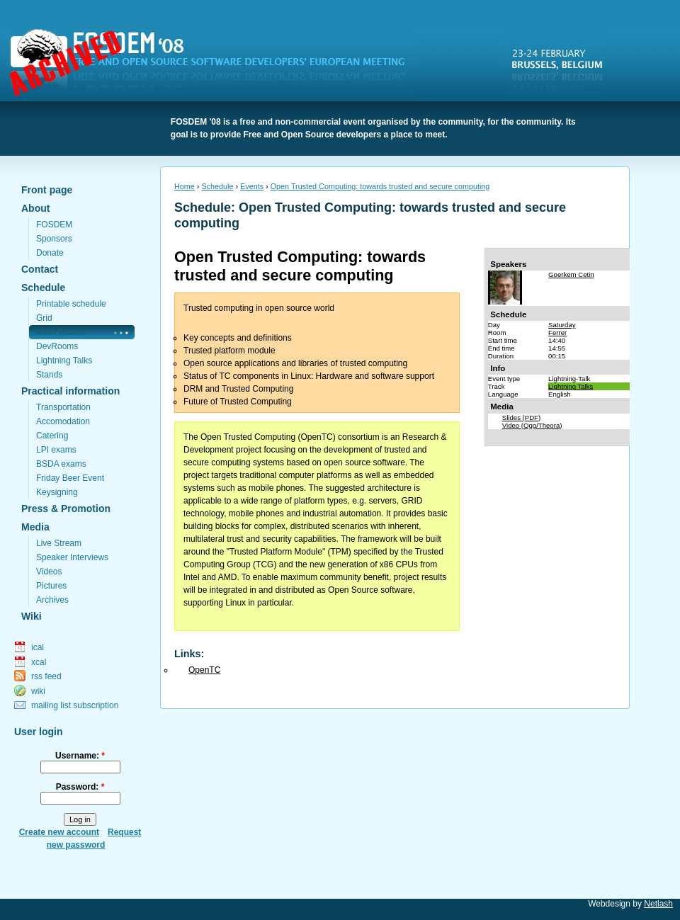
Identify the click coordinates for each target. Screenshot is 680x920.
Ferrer (557, 332)
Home (184, 186)
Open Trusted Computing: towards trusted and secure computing (380, 186)
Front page (46, 189)
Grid (44, 318)
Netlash (658, 904)
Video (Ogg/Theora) (532, 425)
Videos (49, 572)
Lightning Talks (64, 360)
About (35, 208)
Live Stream (58, 543)
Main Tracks (60, 332)
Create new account (59, 832)
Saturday (561, 325)
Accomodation (63, 421)
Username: (80, 756)
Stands (49, 375)
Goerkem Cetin (571, 274)
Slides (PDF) (521, 417)
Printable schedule (71, 304)
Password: (80, 787)
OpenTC (204, 670)
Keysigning (57, 492)
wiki (38, 691)
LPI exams (56, 450)
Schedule (43, 287)
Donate (50, 253)
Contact (39, 269)
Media (35, 527)
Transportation (63, 407)
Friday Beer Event (70, 478)
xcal (38, 662)
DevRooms (57, 346)
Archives (52, 600)
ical (37, 647)
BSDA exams (61, 464)
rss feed (46, 676)
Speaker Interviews (72, 557)
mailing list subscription (74, 705)
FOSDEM (216, 64)
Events (252, 186)
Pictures (51, 586)
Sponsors (54, 239)
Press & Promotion (65, 508)
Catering (52, 436)
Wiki (31, 616)
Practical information (70, 391)
